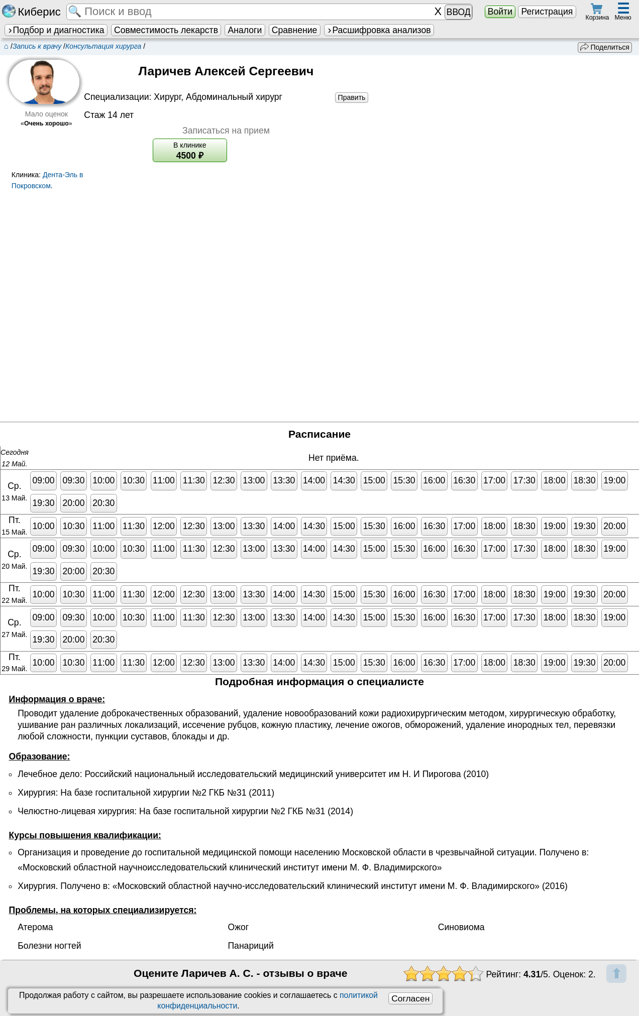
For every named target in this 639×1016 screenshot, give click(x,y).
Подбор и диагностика (56, 30)
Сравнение (294, 30)
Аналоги (245, 30)
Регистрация (547, 12)
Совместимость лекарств (166, 30)
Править (352, 97)
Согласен (410, 998)
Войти (500, 12)
